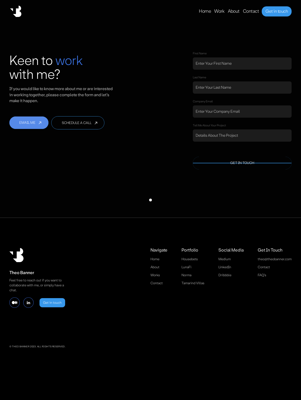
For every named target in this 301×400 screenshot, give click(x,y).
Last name (199, 77)
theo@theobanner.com (275, 259)
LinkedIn (224, 267)
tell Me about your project (209, 125)
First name (200, 53)
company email (203, 101)
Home (154, 259)
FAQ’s (262, 275)
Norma (186, 275)
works (155, 275)
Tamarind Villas (193, 283)
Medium (224, 259)
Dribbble (224, 275)
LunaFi (186, 267)
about (154, 267)
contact (156, 283)
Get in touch (276, 11)
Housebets (190, 259)
